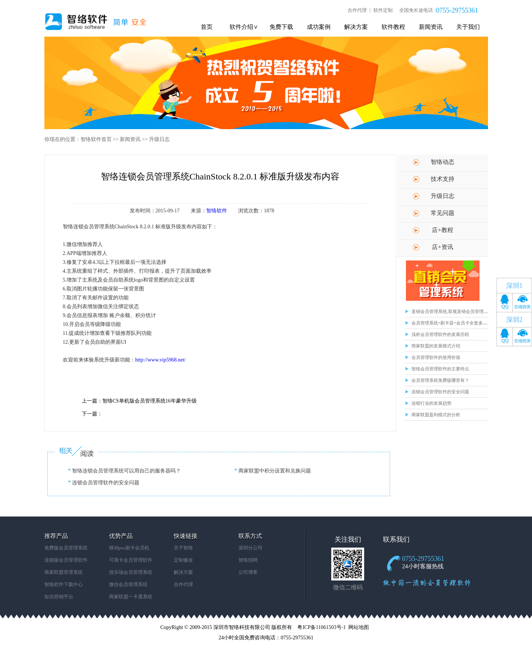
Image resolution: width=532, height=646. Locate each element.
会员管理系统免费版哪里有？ (440, 380)
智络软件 (216, 210)
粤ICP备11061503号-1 (321, 627)
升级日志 (159, 139)
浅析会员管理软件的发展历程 (440, 334)
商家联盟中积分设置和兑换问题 (274, 471)
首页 (207, 27)
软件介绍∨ (244, 27)
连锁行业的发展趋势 (431, 403)
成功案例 (319, 27)
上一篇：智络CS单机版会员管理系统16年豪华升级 (139, 401)
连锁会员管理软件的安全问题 (440, 391)
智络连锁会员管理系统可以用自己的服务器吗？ (126, 471)
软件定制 (383, 10)
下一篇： (92, 414)
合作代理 (357, 10)
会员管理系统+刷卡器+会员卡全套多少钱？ (454, 323)
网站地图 (358, 627)
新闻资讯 (431, 27)
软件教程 (393, 27)
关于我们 (468, 27)
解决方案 (356, 27)
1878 (269, 210)
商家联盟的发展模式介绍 (435, 346)
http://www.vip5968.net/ (160, 360)
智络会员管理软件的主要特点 (440, 368)
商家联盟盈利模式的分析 (435, 414)
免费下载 (281, 27)
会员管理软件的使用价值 (435, 357)
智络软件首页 (96, 139)
